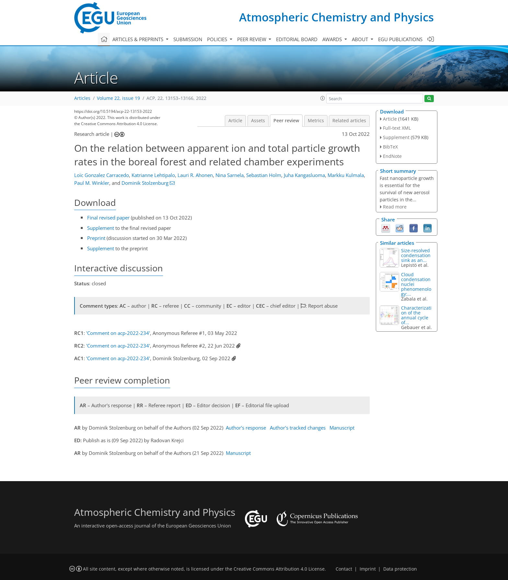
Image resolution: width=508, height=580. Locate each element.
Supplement (100, 228)
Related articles (349, 121)
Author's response (246, 427)
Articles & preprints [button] (138, 39)
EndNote (392, 156)
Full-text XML (397, 128)
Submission (187, 39)
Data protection (400, 569)
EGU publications (400, 39)
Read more (395, 207)
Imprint (368, 569)
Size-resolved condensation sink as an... (416, 255)
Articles (82, 98)
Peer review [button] (252, 39)
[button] (322, 98)
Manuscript (341, 427)
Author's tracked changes (298, 427)
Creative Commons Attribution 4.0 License (279, 569)
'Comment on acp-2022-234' (118, 333)
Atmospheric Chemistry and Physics (336, 17)
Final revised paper (108, 217)
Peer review (286, 121)
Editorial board (297, 39)
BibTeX (390, 147)
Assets (258, 121)
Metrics (316, 121)
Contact (344, 569)
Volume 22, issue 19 (118, 98)
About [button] (360, 39)
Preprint (96, 238)
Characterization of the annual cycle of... (416, 315)
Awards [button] (332, 39)
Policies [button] (217, 39)
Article (235, 121)
